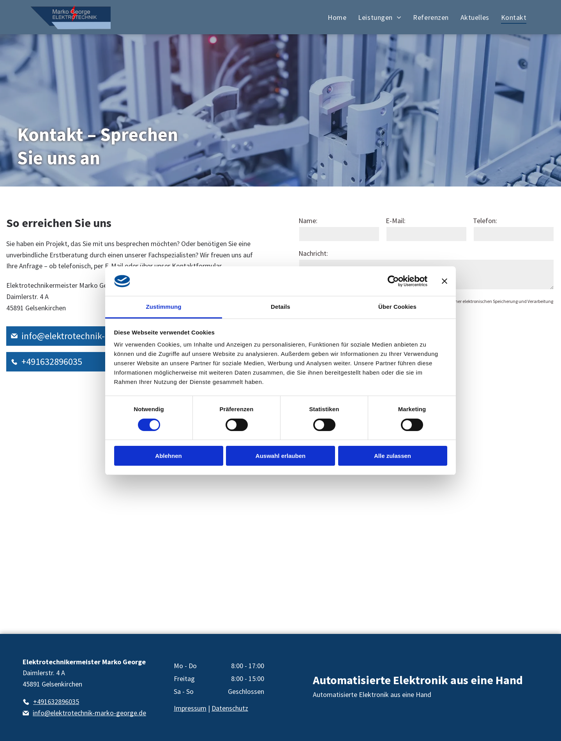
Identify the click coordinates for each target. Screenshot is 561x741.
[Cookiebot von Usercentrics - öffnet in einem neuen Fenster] (393, 281)
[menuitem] (337, 17)
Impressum (190, 708)
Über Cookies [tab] (397, 306)
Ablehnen (168, 455)
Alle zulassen (392, 455)
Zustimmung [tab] (164, 306)
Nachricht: (313, 253)
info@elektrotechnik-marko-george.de (97, 336)
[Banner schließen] (444, 281)
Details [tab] (280, 306)
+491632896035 (51, 362)
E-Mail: (396, 220)
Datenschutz (230, 708)
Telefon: (485, 220)
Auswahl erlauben (280, 455)
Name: (308, 220)
